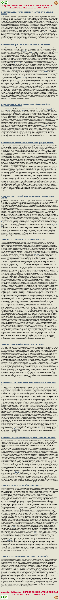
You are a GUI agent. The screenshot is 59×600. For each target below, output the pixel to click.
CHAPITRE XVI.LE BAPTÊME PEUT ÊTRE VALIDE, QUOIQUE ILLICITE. (27, 143)
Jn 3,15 (16, 429)
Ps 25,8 (20, 264)
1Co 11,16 (37, 254)
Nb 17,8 (33, 52)
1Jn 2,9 (40, 427)
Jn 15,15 (24, 51)
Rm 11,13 (9, 110)
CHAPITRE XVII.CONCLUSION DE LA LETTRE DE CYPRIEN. (23, 239)
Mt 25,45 (12, 526)
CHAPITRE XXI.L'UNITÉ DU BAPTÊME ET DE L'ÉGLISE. (22, 485)
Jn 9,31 (17, 472)
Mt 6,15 (40, 569)
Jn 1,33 (46, 31)
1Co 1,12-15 (17, 62)
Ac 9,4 (54, 522)
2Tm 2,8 (37, 110)
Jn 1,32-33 (23, 77)
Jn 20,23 (9, 540)
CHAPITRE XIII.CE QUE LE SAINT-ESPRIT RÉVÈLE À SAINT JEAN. (26, 45)
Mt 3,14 (46, 71)
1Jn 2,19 (35, 532)
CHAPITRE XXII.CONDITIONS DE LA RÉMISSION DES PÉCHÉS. (24, 556)
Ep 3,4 (23, 110)
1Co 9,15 (49, 109)
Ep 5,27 (3, 221)
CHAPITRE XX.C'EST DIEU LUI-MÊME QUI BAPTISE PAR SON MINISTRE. (28, 438)
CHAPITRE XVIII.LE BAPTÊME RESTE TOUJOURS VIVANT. (23, 344)
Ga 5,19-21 (44, 125)
